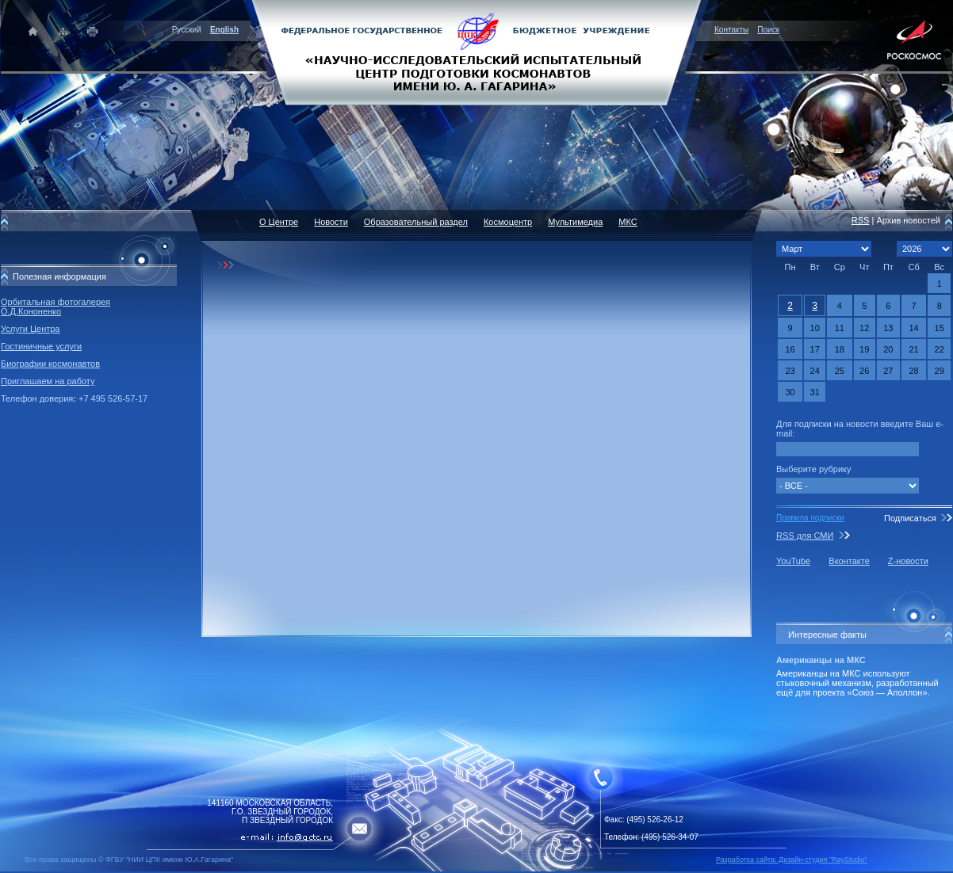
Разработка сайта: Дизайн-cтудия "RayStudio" (791, 859)
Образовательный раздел (416, 222)
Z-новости (908, 561)
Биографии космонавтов (50, 363)
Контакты (731, 29)
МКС (627, 222)
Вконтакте (849, 561)
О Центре (278, 222)
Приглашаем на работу (47, 381)
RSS (861, 220)
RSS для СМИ (804, 535)
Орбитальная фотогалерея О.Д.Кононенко (55, 306)
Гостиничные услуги (41, 346)
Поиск (768, 29)
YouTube (793, 561)
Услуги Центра (30, 329)
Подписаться (910, 518)
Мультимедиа (575, 222)
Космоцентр (508, 222)
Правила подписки (810, 517)
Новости (331, 222)
